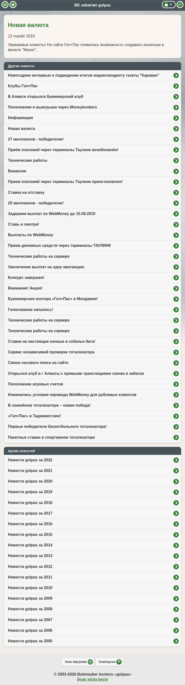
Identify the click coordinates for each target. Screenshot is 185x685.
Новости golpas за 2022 (30, 460)
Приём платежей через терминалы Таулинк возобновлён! (63, 150)
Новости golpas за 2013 (30, 556)
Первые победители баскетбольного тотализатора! (57, 426)
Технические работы (27, 160)
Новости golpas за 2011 (30, 577)
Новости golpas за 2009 (30, 598)
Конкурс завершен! (26, 277)
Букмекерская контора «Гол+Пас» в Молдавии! (53, 299)
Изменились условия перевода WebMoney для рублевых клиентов (72, 395)
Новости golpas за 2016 (30, 524)
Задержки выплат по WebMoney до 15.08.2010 (51, 214)
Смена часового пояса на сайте (38, 363)
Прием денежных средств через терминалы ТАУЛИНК (59, 245)
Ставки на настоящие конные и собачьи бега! (51, 341)
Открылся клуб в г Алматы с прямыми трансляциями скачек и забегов (76, 373)
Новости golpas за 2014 (30, 545)
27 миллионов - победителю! (36, 139)
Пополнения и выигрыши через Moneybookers (52, 107)
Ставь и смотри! (23, 224)
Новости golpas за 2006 (30, 630)
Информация (20, 118)
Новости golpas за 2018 (30, 503)
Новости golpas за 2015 (30, 534)
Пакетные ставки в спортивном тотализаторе (51, 437)
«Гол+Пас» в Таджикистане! (34, 416)
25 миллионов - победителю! (36, 203)
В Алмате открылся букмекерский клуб (45, 96)
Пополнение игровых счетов (35, 384)
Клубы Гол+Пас (23, 86)
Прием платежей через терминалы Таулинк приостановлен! (65, 182)
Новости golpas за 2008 (30, 609)
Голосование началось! (30, 310)
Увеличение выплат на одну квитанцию (46, 267)
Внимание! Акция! (25, 288)
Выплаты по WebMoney (30, 235)
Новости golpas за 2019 (30, 492)
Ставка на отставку (26, 192)
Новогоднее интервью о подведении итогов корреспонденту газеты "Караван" (83, 75)
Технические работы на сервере (39, 256)
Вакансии (17, 171)
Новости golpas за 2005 (30, 641)
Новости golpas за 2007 (30, 620)
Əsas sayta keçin (92, 679)
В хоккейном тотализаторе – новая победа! (49, 405)
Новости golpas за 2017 (30, 513)
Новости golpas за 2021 (30, 471)
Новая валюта (21, 129)
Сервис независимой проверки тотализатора (51, 352)
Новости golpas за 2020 (30, 481)
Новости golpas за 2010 (30, 588)
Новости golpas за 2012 (30, 566)
